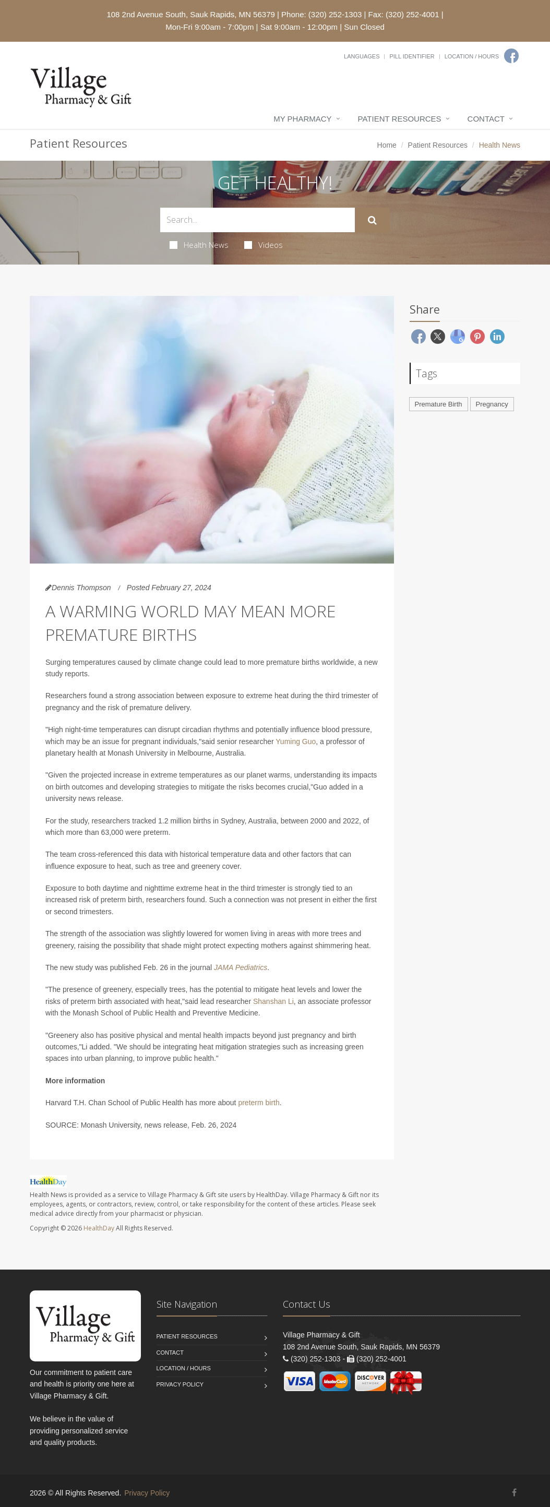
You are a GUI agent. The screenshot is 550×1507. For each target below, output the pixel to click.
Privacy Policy (180, 1384)
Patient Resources (399, 118)
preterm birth (258, 1102)
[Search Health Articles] (257, 220)
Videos (263, 245)
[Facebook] (511, 56)
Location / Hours (472, 56)
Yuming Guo (296, 741)
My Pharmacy (302, 118)
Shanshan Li (273, 1001)
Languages (361, 56)
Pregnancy (492, 404)
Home (387, 145)
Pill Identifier (411, 56)
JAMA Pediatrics (240, 967)
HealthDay (98, 1228)
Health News (199, 245)
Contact (486, 118)
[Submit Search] (372, 220)
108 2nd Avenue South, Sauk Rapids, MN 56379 (190, 14)
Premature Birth (438, 404)
